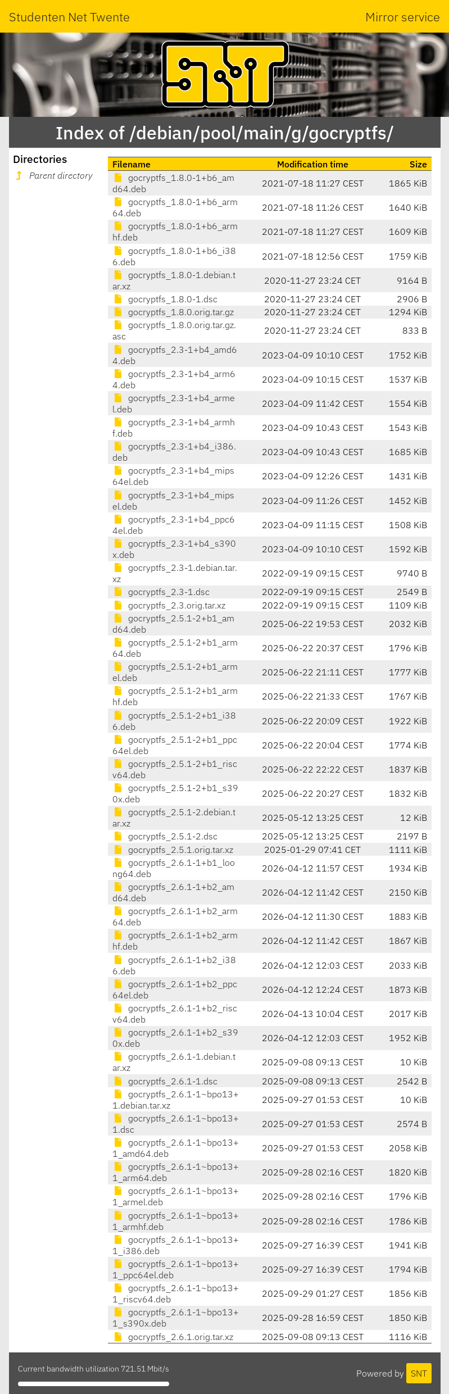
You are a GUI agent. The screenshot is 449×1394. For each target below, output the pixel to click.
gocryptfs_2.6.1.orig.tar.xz (172, 1336)
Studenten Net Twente (69, 16)
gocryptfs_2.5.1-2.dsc (164, 836)
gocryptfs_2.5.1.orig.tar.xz (172, 849)
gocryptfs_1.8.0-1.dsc (164, 299)
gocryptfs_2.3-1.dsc (161, 591)
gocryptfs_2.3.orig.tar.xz (168, 605)
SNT (419, 1373)
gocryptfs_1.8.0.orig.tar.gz (173, 311)
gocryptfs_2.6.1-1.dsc (164, 1081)
